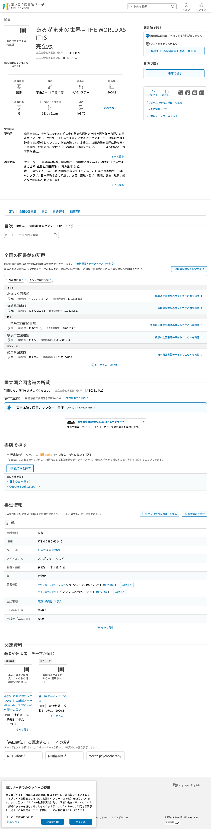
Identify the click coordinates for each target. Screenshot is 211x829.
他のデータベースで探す (161, 116)
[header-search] (152, 6)
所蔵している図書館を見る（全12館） (175, 51)
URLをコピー (167, 93)
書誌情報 (58, 211)
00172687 (101, 592)
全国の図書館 (27, 211)
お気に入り (152, 93)
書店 (44, 211)
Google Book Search (25, 486)
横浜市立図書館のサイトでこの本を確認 (179, 337)
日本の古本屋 (19, 481)
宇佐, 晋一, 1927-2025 (51, 585)
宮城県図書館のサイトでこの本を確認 (181, 308)
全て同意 (81, 821)
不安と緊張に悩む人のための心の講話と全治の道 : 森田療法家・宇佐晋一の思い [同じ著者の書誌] (18, 703)
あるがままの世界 (48, 550)
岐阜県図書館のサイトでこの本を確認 (181, 355)
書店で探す (175, 73)
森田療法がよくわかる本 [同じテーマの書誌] (53, 698)
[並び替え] (16, 279)
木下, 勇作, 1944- (48, 592)
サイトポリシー (119, 817)
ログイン (201, 6)
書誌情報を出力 (157, 109)
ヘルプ (186, 6)
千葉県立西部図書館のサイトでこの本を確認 (177, 325)
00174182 (108, 585)
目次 (11, 211)
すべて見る (110, 108)
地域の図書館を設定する (190, 269)
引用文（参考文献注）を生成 (164, 103)
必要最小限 (52, 821)
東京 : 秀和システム (49, 601)
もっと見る (24, 729)
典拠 (126, 585)
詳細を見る (13, 821)
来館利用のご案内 (78, 398)
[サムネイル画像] (19, 678)
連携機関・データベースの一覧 (95, 264)
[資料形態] (40, 279)
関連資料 (75, 211)
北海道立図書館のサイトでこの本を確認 (179, 296)
